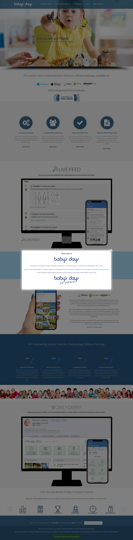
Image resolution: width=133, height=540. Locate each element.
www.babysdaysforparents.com (100, 269)
